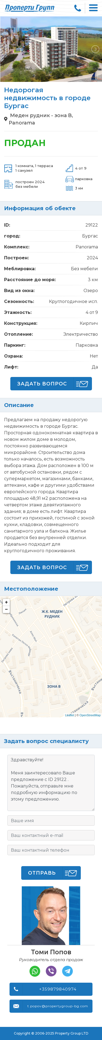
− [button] (6, 609)
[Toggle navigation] (93, 8)
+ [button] (6, 602)
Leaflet (69, 715)
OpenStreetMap (90, 715)
